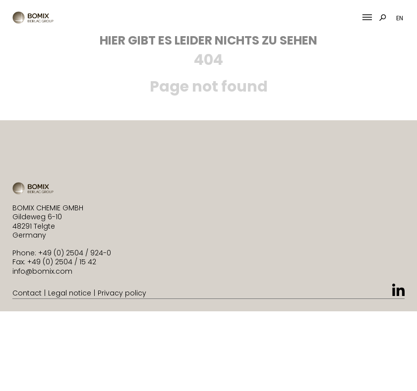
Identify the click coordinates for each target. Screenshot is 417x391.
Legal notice (69, 293)
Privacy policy (122, 293)
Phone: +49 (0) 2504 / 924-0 (61, 253)
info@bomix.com (42, 271)
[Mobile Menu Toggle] (367, 17)
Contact (27, 293)
